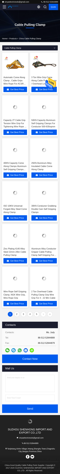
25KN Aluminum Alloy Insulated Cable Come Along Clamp (41, 166)
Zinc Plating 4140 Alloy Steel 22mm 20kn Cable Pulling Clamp (14, 252)
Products (13, 39)
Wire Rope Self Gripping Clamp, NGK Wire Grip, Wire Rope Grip (14, 294)
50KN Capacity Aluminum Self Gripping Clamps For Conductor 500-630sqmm (43, 123)
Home (4, 39)
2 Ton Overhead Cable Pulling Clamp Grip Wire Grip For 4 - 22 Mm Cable (43, 294)
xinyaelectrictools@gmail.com (15, 2)
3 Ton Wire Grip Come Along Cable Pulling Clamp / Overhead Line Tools (44, 80)
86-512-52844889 (49, 2)
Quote (53, 7)
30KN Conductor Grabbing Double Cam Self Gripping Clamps (43, 209)
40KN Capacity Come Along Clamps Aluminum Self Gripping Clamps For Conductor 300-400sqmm (14, 169)
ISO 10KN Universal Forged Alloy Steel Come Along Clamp (15, 209)
